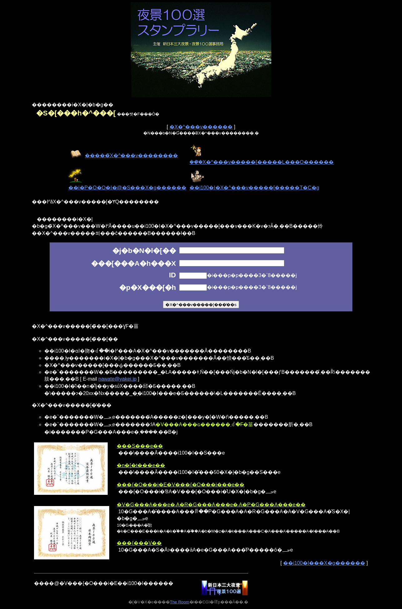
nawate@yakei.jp (117, 379)
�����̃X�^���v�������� (131, 155)
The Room (179, 602)
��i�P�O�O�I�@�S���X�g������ (127, 187)
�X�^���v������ (201, 126)
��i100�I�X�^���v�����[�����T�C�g (254, 187)
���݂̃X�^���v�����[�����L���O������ (261, 162)
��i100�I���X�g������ (324, 563)
